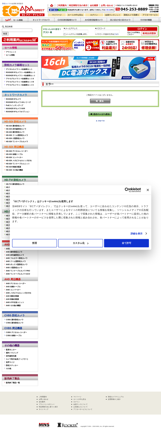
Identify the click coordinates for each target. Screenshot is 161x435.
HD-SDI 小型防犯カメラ (15, 138)
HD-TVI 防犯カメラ (15, 180)
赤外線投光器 (11, 356)
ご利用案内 (61, 5)
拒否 (34, 243)
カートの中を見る (75, 15)
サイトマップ (43, 409)
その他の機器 (11, 345)
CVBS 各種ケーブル (14, 335)
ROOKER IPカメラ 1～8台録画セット (20, 75)
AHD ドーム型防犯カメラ (16, 261)
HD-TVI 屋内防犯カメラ (15, 184)
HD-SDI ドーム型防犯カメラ (17, 135)
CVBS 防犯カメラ (14, 315)
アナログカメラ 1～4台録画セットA (20, 79)
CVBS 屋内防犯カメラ (14, 323)
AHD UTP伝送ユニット (15, 302)
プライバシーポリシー (47, 404)
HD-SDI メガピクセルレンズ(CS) (19, 160)
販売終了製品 (11, 378)
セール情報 (10, 47)
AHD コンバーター (13, 290)
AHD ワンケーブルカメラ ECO (18, 274)
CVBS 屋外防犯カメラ (14, 320)
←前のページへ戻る (100, 114)
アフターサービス (150, 15)
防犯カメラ (6, 3)
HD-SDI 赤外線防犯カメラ (16, 129)
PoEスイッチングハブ (14, 105)
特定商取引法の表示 (78, 5)
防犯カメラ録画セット (17, 65)
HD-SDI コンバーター (14, 157)
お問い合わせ (107, 5)
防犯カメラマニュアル (116, 397)
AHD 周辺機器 (12, 279)
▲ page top (100, 121)
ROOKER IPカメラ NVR (15, 108)
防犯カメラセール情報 (15, 20)
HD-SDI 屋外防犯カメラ (15, 132)
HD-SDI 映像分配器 (13, 167)
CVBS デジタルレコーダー (16, 332)
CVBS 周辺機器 (13, 328)
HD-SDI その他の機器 (14, 170)
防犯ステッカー (12, 365)
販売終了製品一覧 (13, 383)
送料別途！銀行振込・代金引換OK (81, 10)
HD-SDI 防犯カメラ (15, 121)
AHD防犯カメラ (93, 20)
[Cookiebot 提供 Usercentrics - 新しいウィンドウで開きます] (127, 190)
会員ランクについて (80, 404)
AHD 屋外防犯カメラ (14, 252)
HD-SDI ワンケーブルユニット (18, 164)
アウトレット (11, 52)
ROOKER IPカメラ (13, 99)
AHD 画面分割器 (12, 296)
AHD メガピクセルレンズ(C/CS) (18, 293)
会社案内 (42, 402)
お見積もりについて (80, 407)
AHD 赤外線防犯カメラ (15, 255)
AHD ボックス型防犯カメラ (17, 264)
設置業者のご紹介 (114, 399)
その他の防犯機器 (146, 20)
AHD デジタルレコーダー (16, 283)
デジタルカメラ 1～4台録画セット (19, 69)
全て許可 (126, 243)
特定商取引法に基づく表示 (48, 407)
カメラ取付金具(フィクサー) (17, 359)
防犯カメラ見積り (131, 15)
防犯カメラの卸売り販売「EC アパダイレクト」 (51, 5)
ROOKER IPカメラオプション (18, 112)
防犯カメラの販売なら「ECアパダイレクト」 (24, 5)
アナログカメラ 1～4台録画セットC (20, 85)
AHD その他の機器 (13, 305)
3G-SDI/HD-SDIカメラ (120, 20)
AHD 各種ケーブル (13, 287)
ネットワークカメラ (41, 20)
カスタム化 (80, 243)
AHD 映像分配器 (12, 299)
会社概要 (94, 5)
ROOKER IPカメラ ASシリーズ (18, 102)
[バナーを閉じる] (148, 190)
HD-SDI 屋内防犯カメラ (15, 126)
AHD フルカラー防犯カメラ (17, 258)
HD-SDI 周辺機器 (14, 147)
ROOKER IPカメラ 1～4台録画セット (20, 72)
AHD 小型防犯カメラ (14, 268)
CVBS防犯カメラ (67, 20)
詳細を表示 (137, 233)
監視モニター (11, 350)
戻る (100, 101)
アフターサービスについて (82, 409)
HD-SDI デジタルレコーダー (17, 151)
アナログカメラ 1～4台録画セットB (20, 82)
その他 (8, 368)
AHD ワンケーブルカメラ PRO (18, 271)
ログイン (94, 15)
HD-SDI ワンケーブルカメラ (17, 141)
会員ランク (112, 15)
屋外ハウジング (12, 353)
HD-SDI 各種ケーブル (14, 154)
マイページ (56, 15)
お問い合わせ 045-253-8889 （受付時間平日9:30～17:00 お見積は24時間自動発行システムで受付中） (137, 8)
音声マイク (10, 362)
